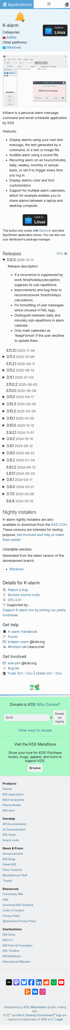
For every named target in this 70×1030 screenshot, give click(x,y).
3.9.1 (20, 446)
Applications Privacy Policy (19, 921)
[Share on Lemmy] (54, 980)
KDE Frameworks (13, 799)
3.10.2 (21, 411)
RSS (62, 253)
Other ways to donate (35, 730)
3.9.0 (20, 453)
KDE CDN (59, 525)
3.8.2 (21, 460)
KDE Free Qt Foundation (17, 945)
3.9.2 (20, 438)
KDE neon (9, 810)
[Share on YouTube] (61, 980)
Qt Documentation (14, 829)
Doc (29, 673)
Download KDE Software (18, 904)
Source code (11, 840)
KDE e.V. (8, 940)
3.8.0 (20, 486)
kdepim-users (18, 642)
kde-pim (14, 663)
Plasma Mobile (12, 805)
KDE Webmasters (35, 1007)
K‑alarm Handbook (22, 632)
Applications (17, 5)
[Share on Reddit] (46, 980)
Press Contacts (12, 869)
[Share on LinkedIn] (39, 980)
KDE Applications (13, 794)
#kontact (15, 647)
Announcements (13, 853)
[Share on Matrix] (9, 980)
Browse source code (24, 595)
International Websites (17, 961)
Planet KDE (9, 864)
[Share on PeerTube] (28, 990)
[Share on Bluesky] (24, 980)
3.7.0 (20, 494)
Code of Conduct (13, 910)
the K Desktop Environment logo (40, 1015)
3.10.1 (20, 418)
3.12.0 (20, 260)
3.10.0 (20, 425)
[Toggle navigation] (48, 4)
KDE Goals (9, 834)
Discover (45, 230)
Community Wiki (13, 894)
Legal (59, 1019)
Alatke (9, 37)
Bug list (13, 668)
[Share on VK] (35, 990)
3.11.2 (20, 370)
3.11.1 (20, 377)
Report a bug (18, 590)
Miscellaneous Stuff (15, 875)
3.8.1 (19, 479)
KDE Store (9, 934)
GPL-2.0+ (15, 600)
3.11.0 (20, 397)
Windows (12, 47)
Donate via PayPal (59, 717)
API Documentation (15, 824)
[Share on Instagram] (43, 990)
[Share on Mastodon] (16, 980)
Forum (13, 637)
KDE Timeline (11, 950)
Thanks (7, 880)
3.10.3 (21, 404)
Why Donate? (48, 704)
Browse (35, 768)
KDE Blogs (9, 859)
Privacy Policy (11, 915)
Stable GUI (44, 673)
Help (5, 899)
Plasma (7, 788)
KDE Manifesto (12, 956)
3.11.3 (20, 356)
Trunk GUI (15, 673)
